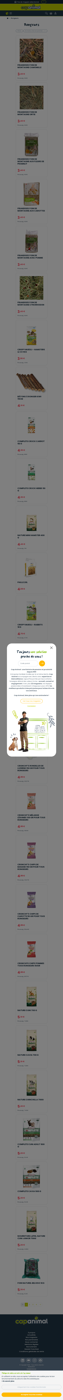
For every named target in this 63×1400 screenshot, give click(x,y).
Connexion (31, 706)
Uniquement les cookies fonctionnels (31, 1387)
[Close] (51, 648)
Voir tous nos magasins (31, 701)
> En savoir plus (8, 1381)
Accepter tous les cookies (31, 1395)
